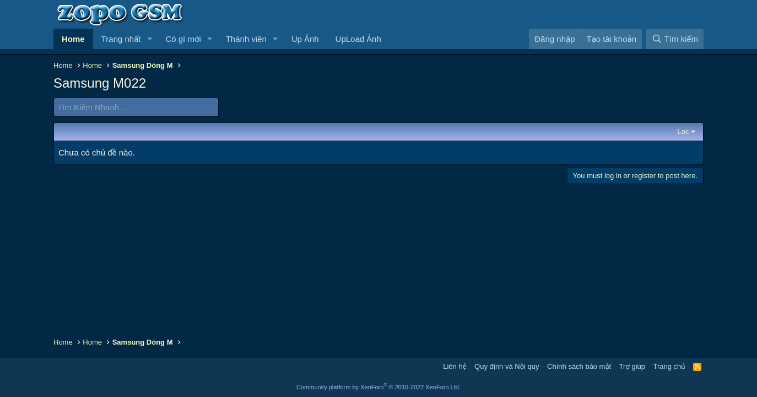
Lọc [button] (683, 131)
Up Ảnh (305, 39)
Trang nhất (121, 39)
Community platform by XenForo (378, 387)
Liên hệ (454, 366)
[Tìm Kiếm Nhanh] (136, 107)
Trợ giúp (632, 366)
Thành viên (246, 39)
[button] (149, 39)
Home (73, 39)
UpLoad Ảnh (358, 39)
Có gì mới (183, 39)
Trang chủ (669, 366)
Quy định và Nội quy (506, 366)
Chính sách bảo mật (579, 366)
